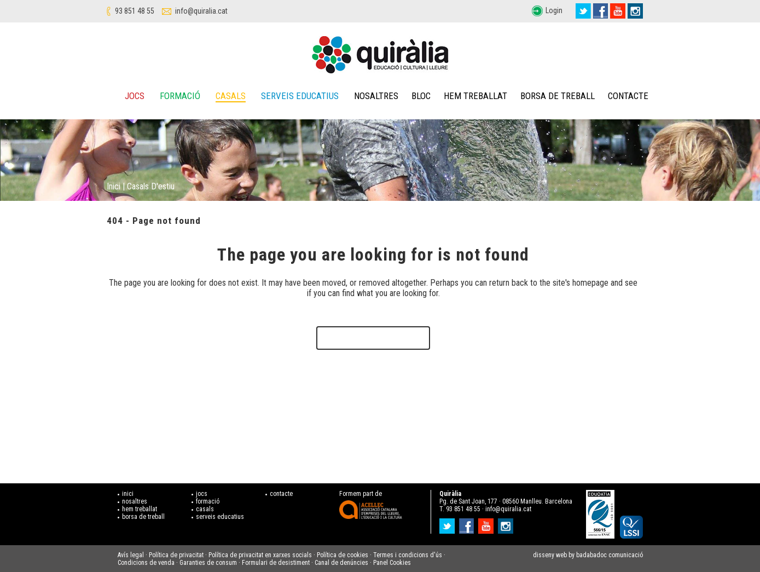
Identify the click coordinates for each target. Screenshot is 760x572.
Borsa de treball (557, 95)
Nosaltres (376, 95)
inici (128, 494)
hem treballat (139, 509)
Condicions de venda (146, 563)
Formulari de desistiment (276, 563)
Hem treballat (475, 95)
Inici (113, 186)
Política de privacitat (176, 555)
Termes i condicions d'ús (407, 555)
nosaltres (134, 501)
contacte (281, 494)
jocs (201, 494)
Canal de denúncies (341, 563)
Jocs (134, 95)
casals (205, 509)
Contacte (628, 95)
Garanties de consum (208, 563)
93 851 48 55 (134, 11)
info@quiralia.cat (201, 11)
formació (207, 501)
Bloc (421, 95)
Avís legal (131, 555)
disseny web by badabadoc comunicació (588, 555)
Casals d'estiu (151, 186)
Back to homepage (373, 338)
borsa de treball (143, 517)
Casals (231, 95)
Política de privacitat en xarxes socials (260, 555)
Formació (180, 95)
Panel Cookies (392, 563)
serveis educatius (220, 517)
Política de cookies (342, 555)
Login (554, 10)
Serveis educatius (300, 95)
